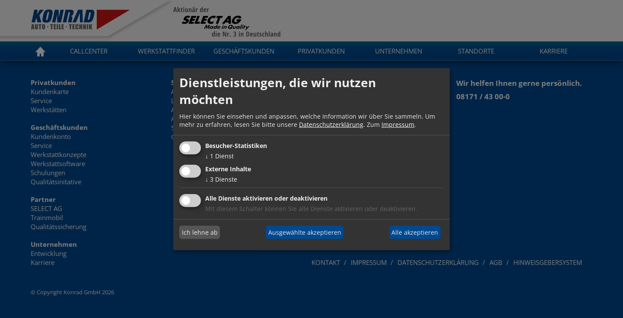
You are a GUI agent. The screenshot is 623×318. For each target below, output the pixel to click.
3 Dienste (221, 179)
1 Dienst (219, 156)
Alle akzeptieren (414, 232)
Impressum (397, 124)
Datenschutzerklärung (331, 124)
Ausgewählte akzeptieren (304, 232)
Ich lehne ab (200, 232)
